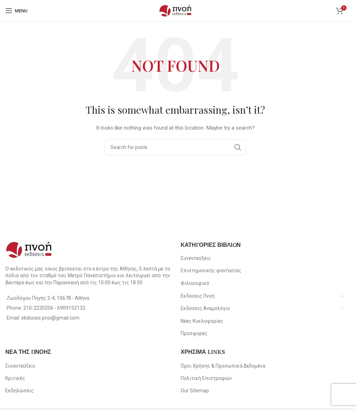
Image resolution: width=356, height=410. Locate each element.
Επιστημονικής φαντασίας (211, 270)
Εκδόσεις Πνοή (198, 296)
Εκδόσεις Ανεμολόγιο (205, 308)
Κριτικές (15, 378)
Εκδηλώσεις (19, 390)
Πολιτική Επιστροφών (206, 378)
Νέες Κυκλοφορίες (202, 321)
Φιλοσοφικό (195, 283)
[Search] (175, 147)
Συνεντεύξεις (196, 258)
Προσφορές (194, 333)
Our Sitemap (195, 390)
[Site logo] (175, 10)
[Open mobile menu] (16, 11)
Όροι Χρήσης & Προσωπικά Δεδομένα (223, 366)
